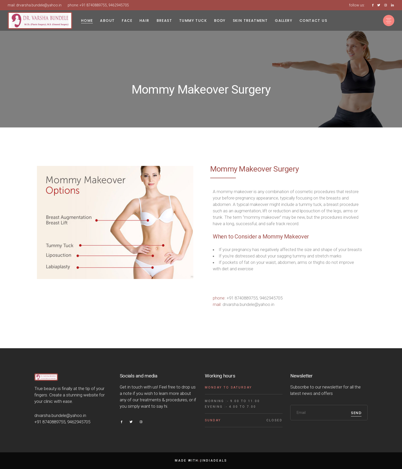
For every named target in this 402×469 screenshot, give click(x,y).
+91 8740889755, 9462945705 (104, 5)
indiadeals (214, 460)
